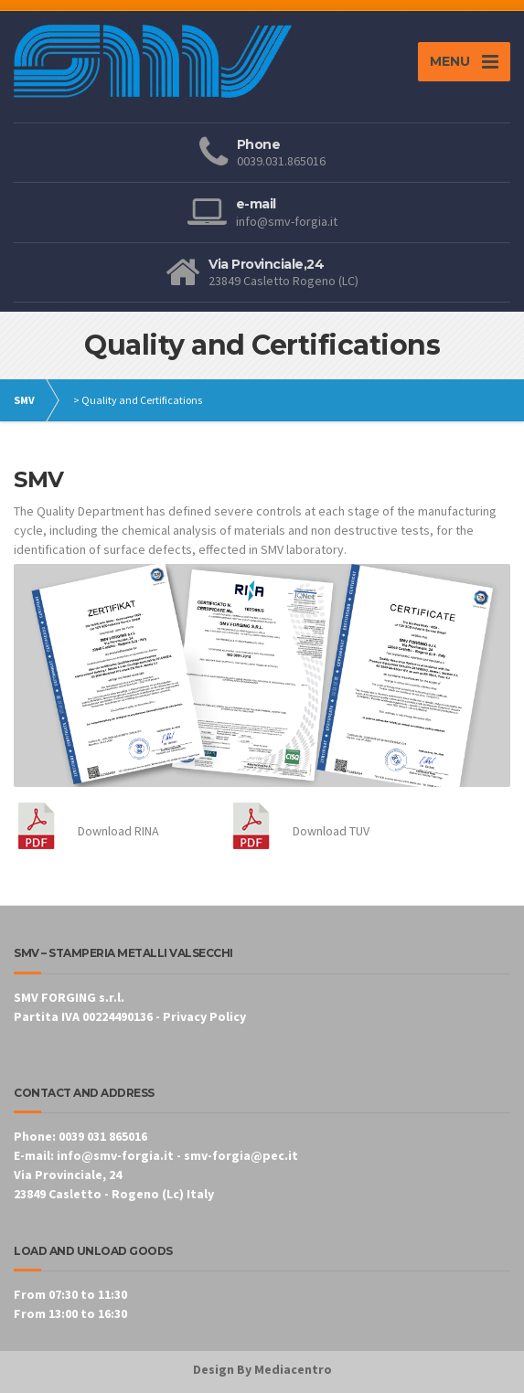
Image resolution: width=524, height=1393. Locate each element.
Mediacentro (293, 1369)
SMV (24, 400)
